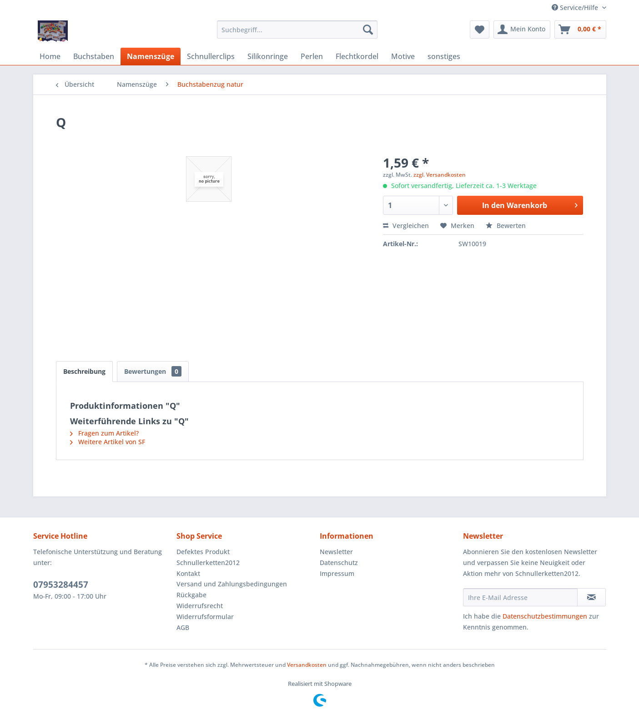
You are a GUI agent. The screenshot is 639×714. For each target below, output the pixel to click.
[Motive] (403, 56)
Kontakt (188, 573)
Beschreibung (84, 371)
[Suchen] (367, 29)
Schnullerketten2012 (208, 562)
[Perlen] (311, 56)
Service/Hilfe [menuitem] (576, 7)
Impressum (337, 573)
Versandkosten (307, 665)
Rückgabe (191, 594)
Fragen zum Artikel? (104, 433)
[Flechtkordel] (357, 56)
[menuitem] (297, 29)
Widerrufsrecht (199, 605)
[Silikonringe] (267, 56)
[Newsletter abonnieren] (591, 597)
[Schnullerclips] (211, 56)
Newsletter (336, 551)
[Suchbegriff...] (297, 29)
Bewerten (506, 225)
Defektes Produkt (203, 551)
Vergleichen (406, 225)
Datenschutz (339, 562)
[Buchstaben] (94, 56)
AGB (182, 627)
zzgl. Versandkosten (439, 174)
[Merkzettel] (479, 29)
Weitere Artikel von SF (107, 441)
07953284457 (60, 584)
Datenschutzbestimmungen (545, 616)
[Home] (50, 56)
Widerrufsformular (205, 616)
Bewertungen (152, 371)
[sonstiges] (444, 56)
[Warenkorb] (580, 29)
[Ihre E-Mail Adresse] (520, 597)
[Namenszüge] (151, 56)
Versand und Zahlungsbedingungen (231, 584)
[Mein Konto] (521, 29)
